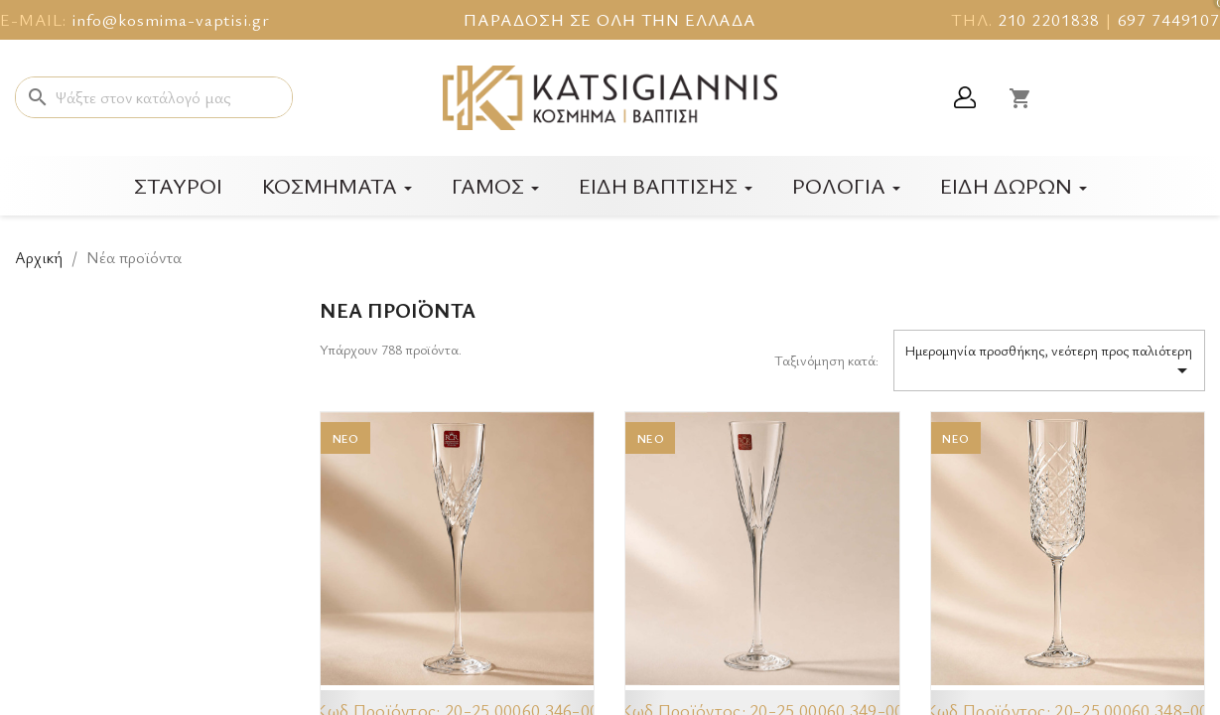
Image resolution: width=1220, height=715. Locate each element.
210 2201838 (1049, 19)
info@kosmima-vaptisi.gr (170, 19)
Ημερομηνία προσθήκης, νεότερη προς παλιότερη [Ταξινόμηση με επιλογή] (1049, 361)
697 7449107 (1169, 19)
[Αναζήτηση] (154, 97)
